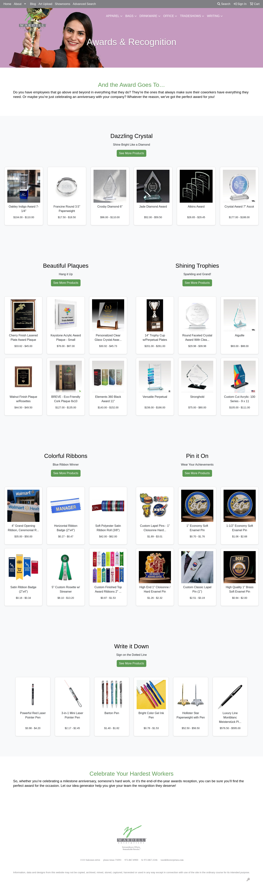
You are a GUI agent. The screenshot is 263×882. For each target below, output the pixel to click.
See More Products (131, 153)
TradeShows (190, 16)
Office (168, 16)
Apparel (112, 16)
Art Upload (45, 3)
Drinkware (148, 16)
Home (7, 3)
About (18, 3)
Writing (213, 16)
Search (223, 3)
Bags (129, 16)
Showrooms (62, 3)
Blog (33, 3)
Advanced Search (84, 3)
